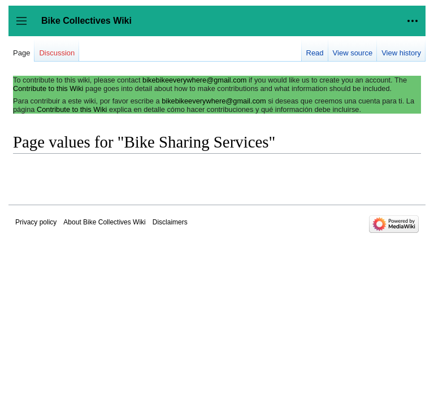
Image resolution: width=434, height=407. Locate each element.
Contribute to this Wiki (48, 88)
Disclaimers (170, 222)
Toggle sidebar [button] (25, 26)
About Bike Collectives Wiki (104, 222)
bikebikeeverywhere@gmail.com (194, 80)
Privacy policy (36, 222)
